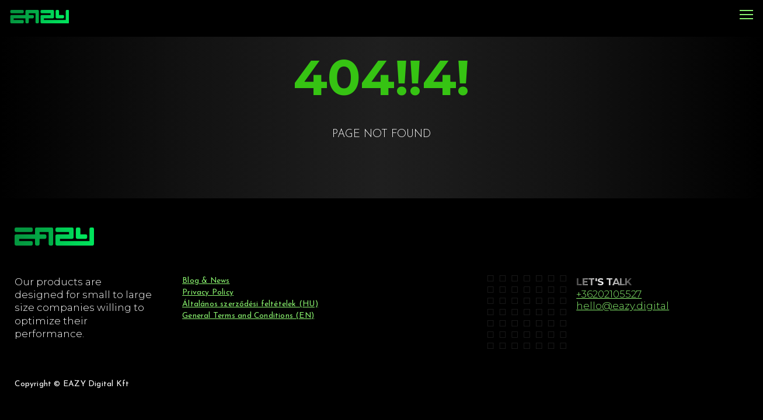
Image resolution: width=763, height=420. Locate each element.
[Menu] (746, 15)
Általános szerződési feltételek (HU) (250, 304)
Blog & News (205, 281)
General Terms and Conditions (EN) (248, 316)
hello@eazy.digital (622, 306)
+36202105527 (609, 294)
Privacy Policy (208, 292)
